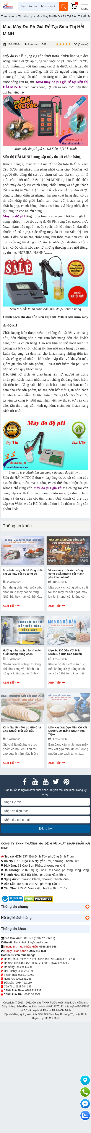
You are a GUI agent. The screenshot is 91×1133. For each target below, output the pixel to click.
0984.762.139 (24, 982)
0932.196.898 (46, 959)
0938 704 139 (23, 986)
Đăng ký (45, 828)
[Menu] (84, 6)
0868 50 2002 (32, 994)
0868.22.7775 (25, 970)
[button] (87, 907)
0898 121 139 (33, 990)
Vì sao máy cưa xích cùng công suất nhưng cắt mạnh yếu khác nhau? (66, 574)
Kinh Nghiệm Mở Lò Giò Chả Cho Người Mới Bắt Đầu (22, 729)
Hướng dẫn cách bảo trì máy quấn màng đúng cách (22, 652)
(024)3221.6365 (60, 963)
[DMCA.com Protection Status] (38, 898)
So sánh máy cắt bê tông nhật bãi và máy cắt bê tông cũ (23, 572)
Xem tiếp (9, 605)
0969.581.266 (23, 978)
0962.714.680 (40, 963)
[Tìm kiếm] (63, 6)
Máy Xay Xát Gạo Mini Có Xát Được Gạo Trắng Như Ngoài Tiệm (67, 731)
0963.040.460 (26, 974)
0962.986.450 (24, 967)
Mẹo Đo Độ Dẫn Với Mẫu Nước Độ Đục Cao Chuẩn (65, 652)
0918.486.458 (22, 963)
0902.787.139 (28, 959)
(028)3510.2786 (65, 959)
